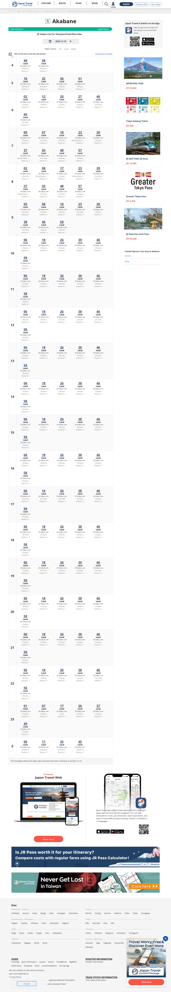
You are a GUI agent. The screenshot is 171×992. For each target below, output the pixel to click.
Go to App (155, 4)
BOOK (95, 3)
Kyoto (21, 933)
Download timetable (103, 54)
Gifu (87, 923)
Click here (146, 982)
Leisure (42, 962)
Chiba (126, 913)
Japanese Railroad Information (62, 980)
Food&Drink (62, 962)
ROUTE (62, 3)
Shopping (28, 965)
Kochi (45, 943)
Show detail (48, 839)
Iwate (34, 913)
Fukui (43, 923)
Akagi (127, 261)
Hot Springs (64, 965)
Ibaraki (88, 913)
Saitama (117, 913)
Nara (47, 933)
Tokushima (16, 943)
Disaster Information (94, 962)
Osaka (30, 933)
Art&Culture (16, 965)
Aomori (26, 913)
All (60, 49)
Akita (51, 913)
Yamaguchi (133, 933)
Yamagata (61, 913)
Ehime (36, 943)
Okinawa (89, 947)
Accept (27, 983)
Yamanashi (54, 923)
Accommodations (49, 965)
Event (37, 965)
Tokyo (135, 913)
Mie (112, 923)
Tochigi (98, 913)
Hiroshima (121, 933)
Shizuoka (96, 923)
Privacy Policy (15, 977)
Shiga (13, 933)
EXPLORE (46, 3)
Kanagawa (145, 913)
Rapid (73, 49)
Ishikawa (34, 923)
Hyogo (39, 933)
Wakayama (57, 933)
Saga (98, 943)
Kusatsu (128, 256)
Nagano (65, 923)
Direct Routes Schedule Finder (53, 984)
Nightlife (72, 962)
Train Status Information (96, 980)
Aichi (105, 923)
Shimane (98, 933)
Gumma (107, 913)
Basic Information (29, 962)
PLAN (78, 3)
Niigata (14, 923)
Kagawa (27, 943)
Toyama (24, 923)
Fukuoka (89, 943)
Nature (51, 962)
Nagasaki (107, 943)
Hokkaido (15, 913)
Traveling (15, 962)
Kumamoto (119, 943)
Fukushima (73, 913)
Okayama (109, 933)
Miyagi (43, 913)
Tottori (88, 933)
